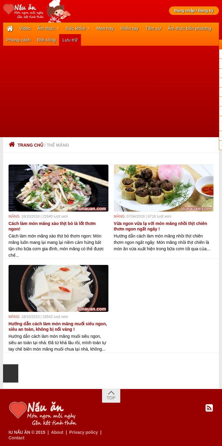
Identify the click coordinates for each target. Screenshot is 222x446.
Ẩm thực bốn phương (189, 28)
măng (14, 216)
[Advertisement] (111, 91)
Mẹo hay (105, 28)
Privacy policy (83, 432)
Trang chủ (26, 145)
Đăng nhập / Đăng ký (193, 10)
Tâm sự (153, 28)
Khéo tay (130, 28)
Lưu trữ (70, 39)
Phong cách (18, 39)
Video (25, 28)
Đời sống (46, 39)
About (57, 432)
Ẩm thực (46, 28)
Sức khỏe (76, 28)
